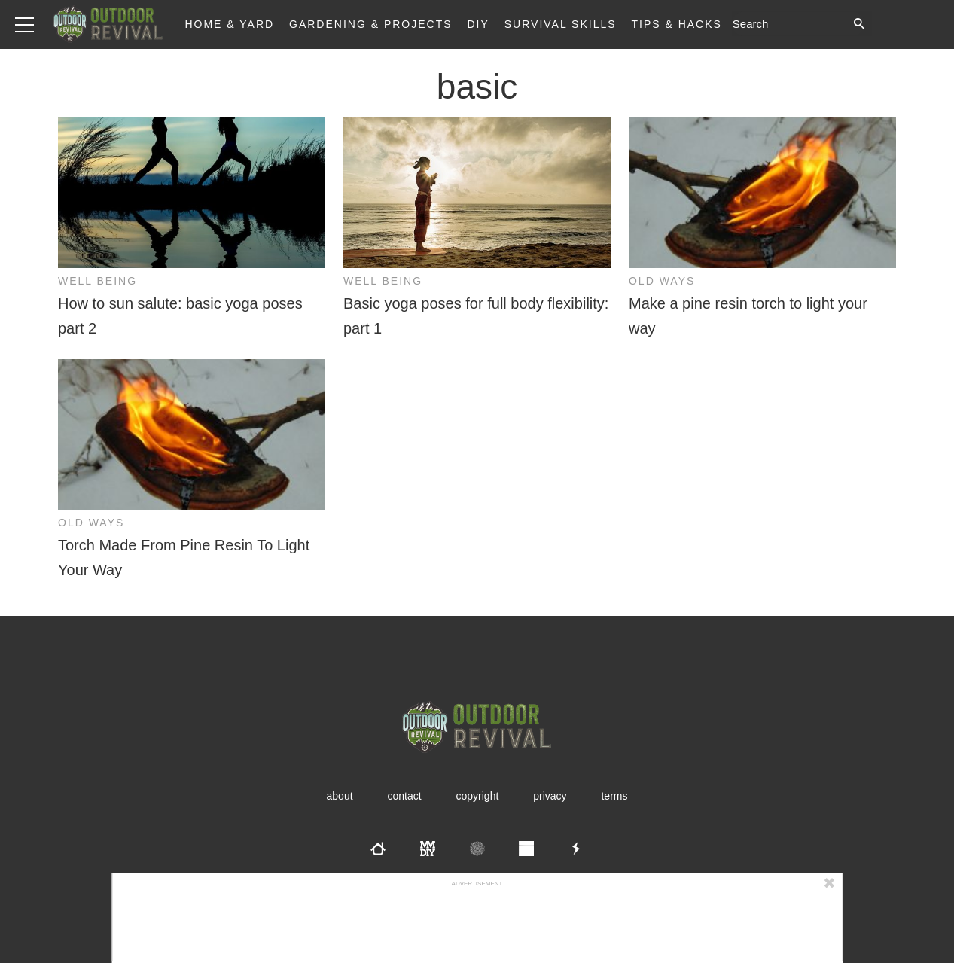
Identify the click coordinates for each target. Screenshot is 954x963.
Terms (614, 796)
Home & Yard (229, 24)
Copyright (477, 796)
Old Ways (662, 281)
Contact (404, 796)
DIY (478, 24)
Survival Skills (560, 24)
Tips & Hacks (676, 24)
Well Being (97, 281)
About (340, 796)
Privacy (549, 796)
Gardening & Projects (371, 24)
